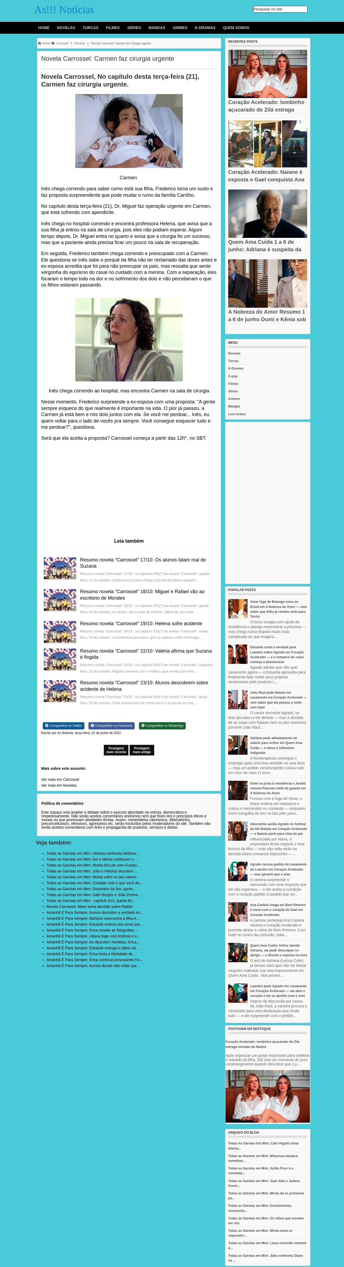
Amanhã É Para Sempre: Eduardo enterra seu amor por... (94, 924)
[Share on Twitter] (63, 725)
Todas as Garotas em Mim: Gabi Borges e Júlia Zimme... (93, 895)
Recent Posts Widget (240, 332)
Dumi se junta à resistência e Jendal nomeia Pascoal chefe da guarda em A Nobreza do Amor (278, 788)
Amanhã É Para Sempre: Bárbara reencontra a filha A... (92, 918)
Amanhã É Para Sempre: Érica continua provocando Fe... (94, 960)
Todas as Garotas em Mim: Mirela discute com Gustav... (93, 865)
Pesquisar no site (267, 9)
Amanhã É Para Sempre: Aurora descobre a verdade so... (94, 912)
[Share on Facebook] (111, 725)
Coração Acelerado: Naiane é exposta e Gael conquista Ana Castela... (266, 179)
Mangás (157, 28)
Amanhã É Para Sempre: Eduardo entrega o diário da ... (93, 948)
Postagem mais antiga (142, 750)
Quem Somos (236, 28)
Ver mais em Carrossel (60, 779)
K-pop (233, 376)
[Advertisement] (267, 503)
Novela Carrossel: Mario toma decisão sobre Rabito (89, 906)
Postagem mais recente (116, 750)
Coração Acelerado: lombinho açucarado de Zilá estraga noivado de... (266, 109)
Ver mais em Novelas (59, 785)
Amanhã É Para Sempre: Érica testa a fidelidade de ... (91, 954)
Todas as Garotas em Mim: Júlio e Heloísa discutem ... (91, 871)
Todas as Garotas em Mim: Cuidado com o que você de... (94, 883)
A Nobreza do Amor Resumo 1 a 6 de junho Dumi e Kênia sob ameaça (267, 319)
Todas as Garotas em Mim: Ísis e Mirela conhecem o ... (92, 859)
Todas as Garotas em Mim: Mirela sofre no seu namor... (92, 877)
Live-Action (237, 414)
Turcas (90, 28)
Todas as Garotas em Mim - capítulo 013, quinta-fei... (90, 901)
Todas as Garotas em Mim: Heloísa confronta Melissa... (92, 853)
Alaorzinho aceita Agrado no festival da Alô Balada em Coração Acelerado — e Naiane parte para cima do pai (278, 829)
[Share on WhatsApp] (162, 725)
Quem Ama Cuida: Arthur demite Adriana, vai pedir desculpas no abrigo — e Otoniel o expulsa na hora (278, 950)
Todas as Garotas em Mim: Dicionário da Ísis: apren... (91, 889)
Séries (134, 28)
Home (43, 28)
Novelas (66, 28)
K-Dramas (205, 28)
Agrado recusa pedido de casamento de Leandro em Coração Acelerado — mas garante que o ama (278, 869)
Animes (180, 28)
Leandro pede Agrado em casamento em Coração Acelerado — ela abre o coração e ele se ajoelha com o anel (278, 991)
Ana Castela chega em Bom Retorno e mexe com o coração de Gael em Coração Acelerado (278, 910)
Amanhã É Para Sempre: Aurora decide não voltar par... (92, 966)
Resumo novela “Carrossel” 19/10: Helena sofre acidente (141, 623)
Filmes (113, 28)
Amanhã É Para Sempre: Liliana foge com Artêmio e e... (93, 936)
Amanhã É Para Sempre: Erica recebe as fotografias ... (92, 930)
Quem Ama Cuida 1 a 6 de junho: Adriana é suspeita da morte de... (265, 249)
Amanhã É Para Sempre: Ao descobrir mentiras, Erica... (92, 942)
